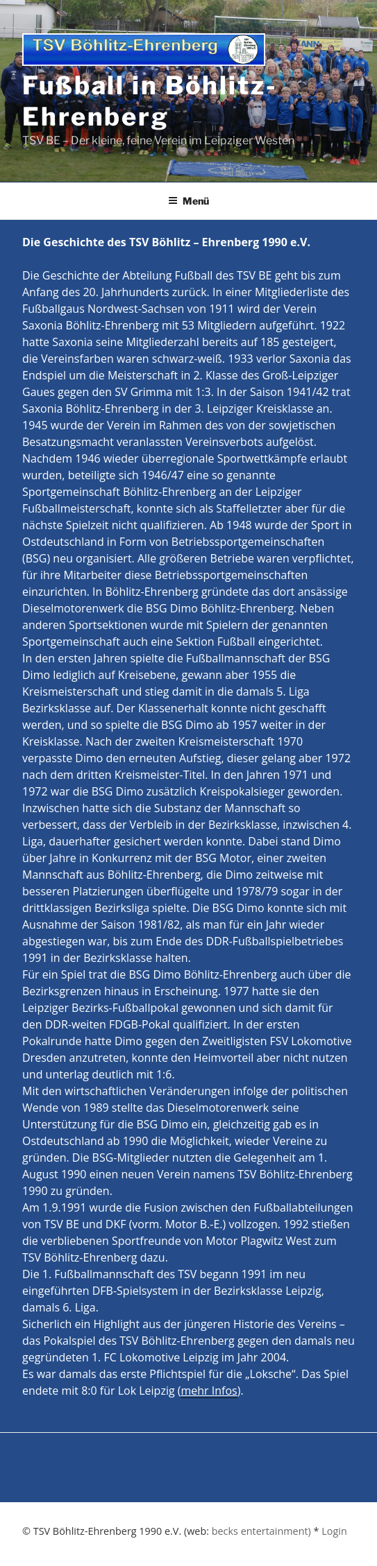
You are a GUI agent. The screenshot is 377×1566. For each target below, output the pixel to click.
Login (333, 1531)
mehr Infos (209, 1390)
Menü (188, 201)
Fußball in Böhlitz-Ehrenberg (150, 101)
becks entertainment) (261, 1531)
